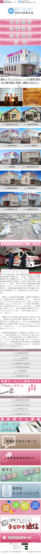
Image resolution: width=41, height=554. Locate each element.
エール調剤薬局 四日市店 (20, 405)
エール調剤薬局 (20, 410)
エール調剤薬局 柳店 (20, 354)
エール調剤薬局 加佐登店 (20, 363)
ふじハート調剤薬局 (20, 359)
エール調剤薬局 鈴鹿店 (20, 401)
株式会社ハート (20, 552)
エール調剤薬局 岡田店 (21, 367)
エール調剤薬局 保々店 (21, 414)
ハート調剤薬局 (20, 372)
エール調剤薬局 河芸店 (21, 376)
